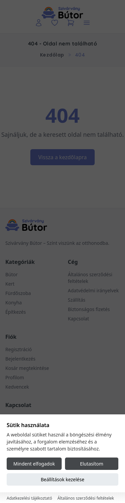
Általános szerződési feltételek (85, 498)
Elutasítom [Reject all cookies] (91, 464)
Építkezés (15, 312)
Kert (9, 284)
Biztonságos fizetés (89, 309)
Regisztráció (18, 349)
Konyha (13, 302)
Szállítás (77, 300)
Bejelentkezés (20, 359)
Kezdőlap (52, 55)
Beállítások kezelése (62, 479)
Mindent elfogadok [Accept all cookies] (34, 464)
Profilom (14, 377)
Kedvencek (17, 387)
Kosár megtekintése (27, 368)
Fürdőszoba (18, 293)
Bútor (11, 274)
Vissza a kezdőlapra (62, 157)
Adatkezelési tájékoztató (29, 498)
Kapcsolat (78, 318)
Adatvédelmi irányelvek (93, 290)
